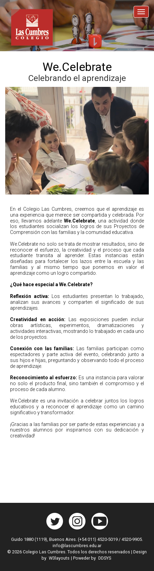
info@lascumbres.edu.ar (77, 545)
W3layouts (59, 558)
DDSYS (104, 558)
